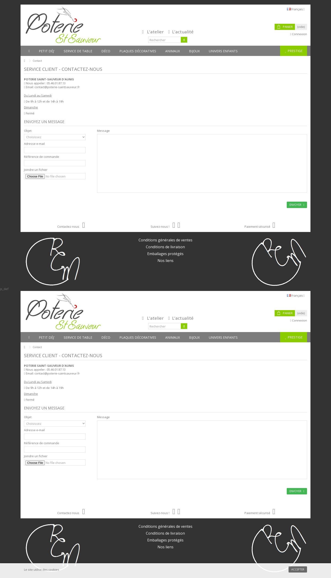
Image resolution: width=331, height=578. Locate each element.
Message (103, 131)
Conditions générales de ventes (165, 240)
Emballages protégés (165, 253)
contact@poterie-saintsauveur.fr (57, 87)
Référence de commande (41, 157)
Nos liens (165, 260)
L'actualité (183, 32)
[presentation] (58, 190)
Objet (28, 131)
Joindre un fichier (35, 170)
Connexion (298, 34)
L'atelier (155, 32)
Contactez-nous (71, 226)
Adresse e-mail (34, 144)
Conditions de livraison (165, 246)
